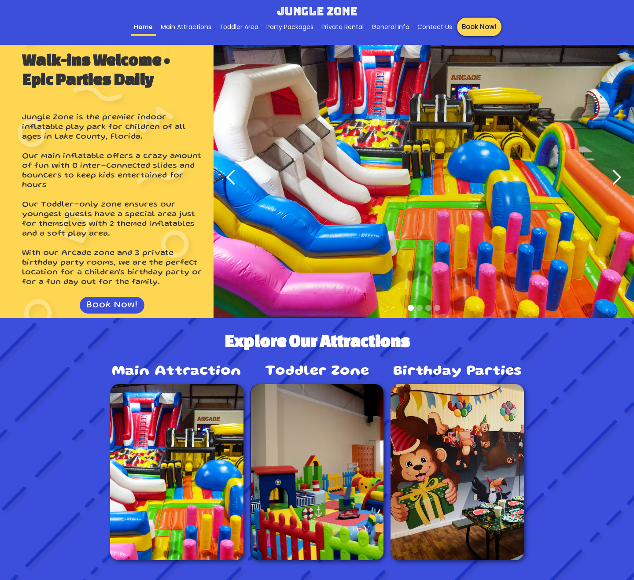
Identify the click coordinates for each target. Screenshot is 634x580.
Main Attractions (186, 26)
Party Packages (289, 26)
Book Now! (479, 26)
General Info (390, 26)
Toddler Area (238, 26)
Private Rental (342, 26)
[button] (231, 177)
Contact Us (434, 26)
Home (143, 26)
